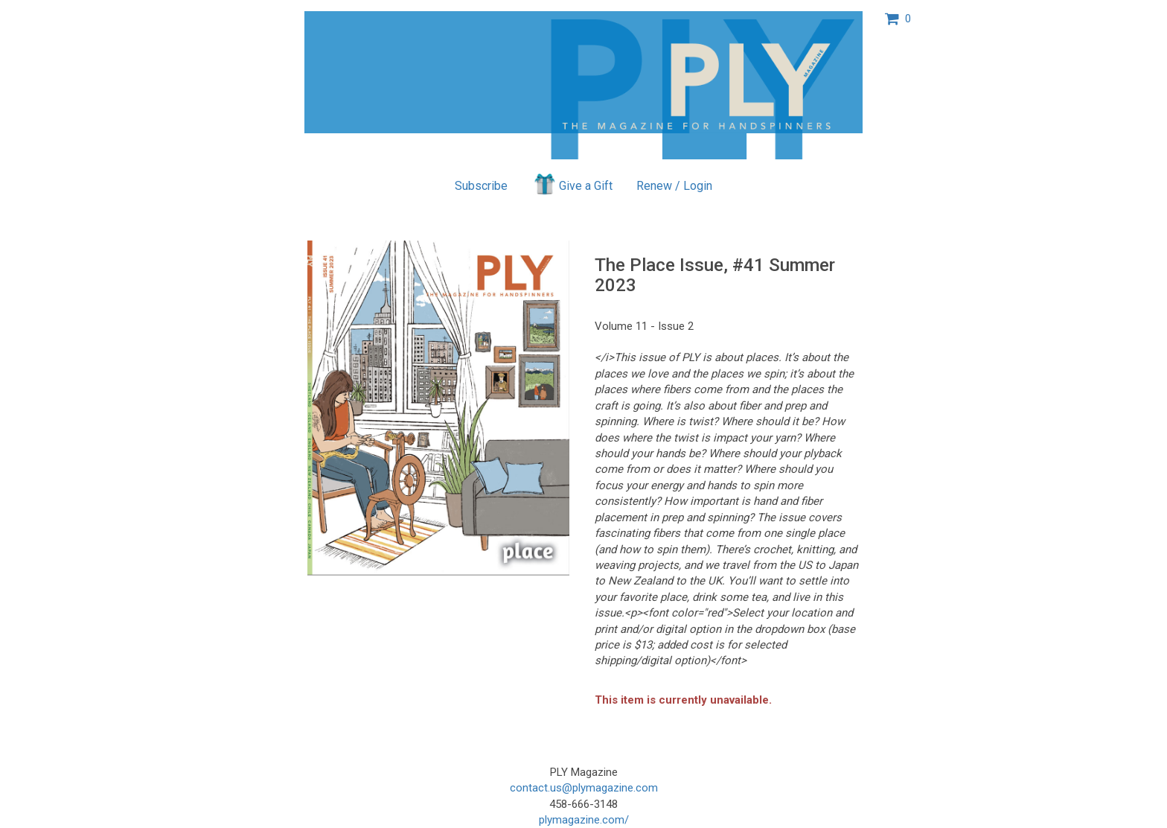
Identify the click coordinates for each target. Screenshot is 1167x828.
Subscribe (481, 186)
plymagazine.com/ (584, 820)
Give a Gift (572, 184)
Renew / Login (674, 186)
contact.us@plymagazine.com (584, 787)
